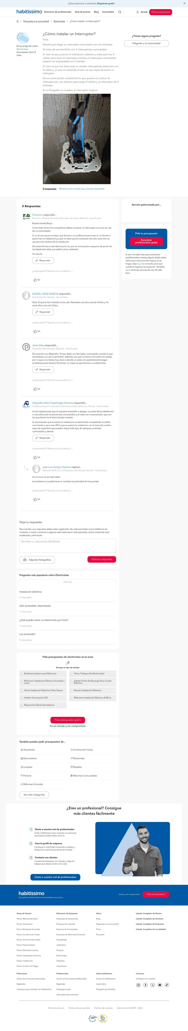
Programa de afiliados (105, 989)
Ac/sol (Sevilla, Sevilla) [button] (43, 297)
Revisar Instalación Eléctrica (87, 690)
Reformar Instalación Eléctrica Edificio (92, 698)
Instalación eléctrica (30, 592)
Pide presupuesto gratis (68, 720)
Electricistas (59, 21)
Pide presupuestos (161, 12)
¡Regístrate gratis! (105, 4)
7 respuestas (25, 612)
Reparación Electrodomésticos (39, 705)
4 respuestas (25, 640)
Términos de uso (56, 1008)
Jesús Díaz (38, 345)
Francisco (37, 215)
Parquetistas (61, 940)
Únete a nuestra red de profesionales (55, 877)
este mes (67, 582)
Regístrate (21, 984)
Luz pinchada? (27, 634)
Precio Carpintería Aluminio (29, 956)
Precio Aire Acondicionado (28, 940)
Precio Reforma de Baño (27, 919)
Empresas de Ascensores (67, 919)
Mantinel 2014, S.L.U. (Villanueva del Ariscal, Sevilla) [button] (68, 471)
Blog (98, 919)
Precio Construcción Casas (28, 935)
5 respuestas (49, 189)
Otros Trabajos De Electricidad (89, 674)
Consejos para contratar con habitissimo (34, 989)
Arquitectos (61, 966)
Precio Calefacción (25, 961)
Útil (37, 280)
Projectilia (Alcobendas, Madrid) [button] (48, 349)
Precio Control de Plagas (27, 966)
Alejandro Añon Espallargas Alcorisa (52, 403)
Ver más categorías (34, 795)
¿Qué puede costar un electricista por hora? (43, 620)
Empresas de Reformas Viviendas (70, 935)
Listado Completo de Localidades (151, 929)
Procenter (100, 935)
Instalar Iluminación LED (36, 698)
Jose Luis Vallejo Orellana (56, 467)
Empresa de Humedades (67, 929)
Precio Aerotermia (24, 924)
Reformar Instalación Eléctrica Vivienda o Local (44, 682)
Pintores (59, 950)
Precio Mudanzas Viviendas (28, 929)
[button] (23, 38)
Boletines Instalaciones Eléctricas (40, 674)
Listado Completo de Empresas (150, 924)
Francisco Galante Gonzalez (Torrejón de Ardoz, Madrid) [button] (60, 218)
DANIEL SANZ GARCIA (45, 294)
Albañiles (60, 961)
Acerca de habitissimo (105, 979)
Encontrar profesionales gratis (146, 241)
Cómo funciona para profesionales (71, 979)
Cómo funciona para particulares (31, 979)
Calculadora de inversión (67, 995)
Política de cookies (103, 1008)
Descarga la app (63, 989)
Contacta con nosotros (145, 979)
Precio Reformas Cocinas (27, 950)
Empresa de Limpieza (65, 924)
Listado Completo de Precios (149, 913)
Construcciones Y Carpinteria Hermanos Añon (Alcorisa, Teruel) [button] (63, 406)
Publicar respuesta (102, 559)
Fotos (98, 929)
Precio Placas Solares (26, 945)
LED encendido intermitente (35, 606)
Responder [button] (43, 261)
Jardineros (61, 945)
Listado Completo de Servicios (149, 919)
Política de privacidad (79, 1008)
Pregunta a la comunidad (146, 43)
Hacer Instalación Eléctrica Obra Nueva (43, 690)
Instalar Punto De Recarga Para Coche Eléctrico (92, 682)
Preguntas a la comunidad (36, 21)
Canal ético (101, 984)
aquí (139, 264)
